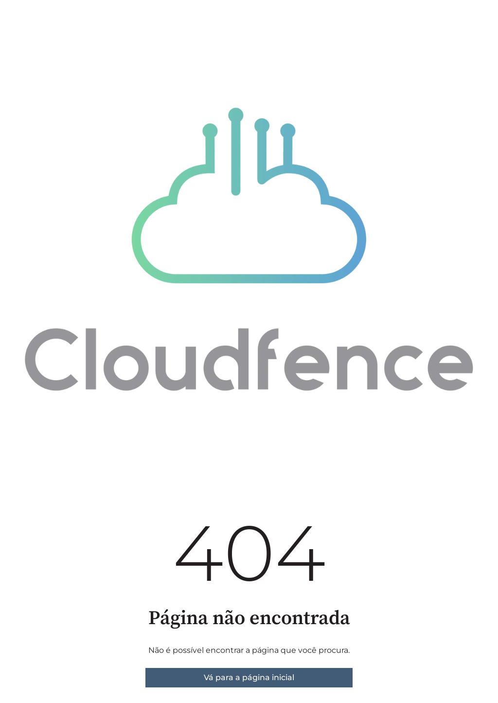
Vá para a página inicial (249, 677)
